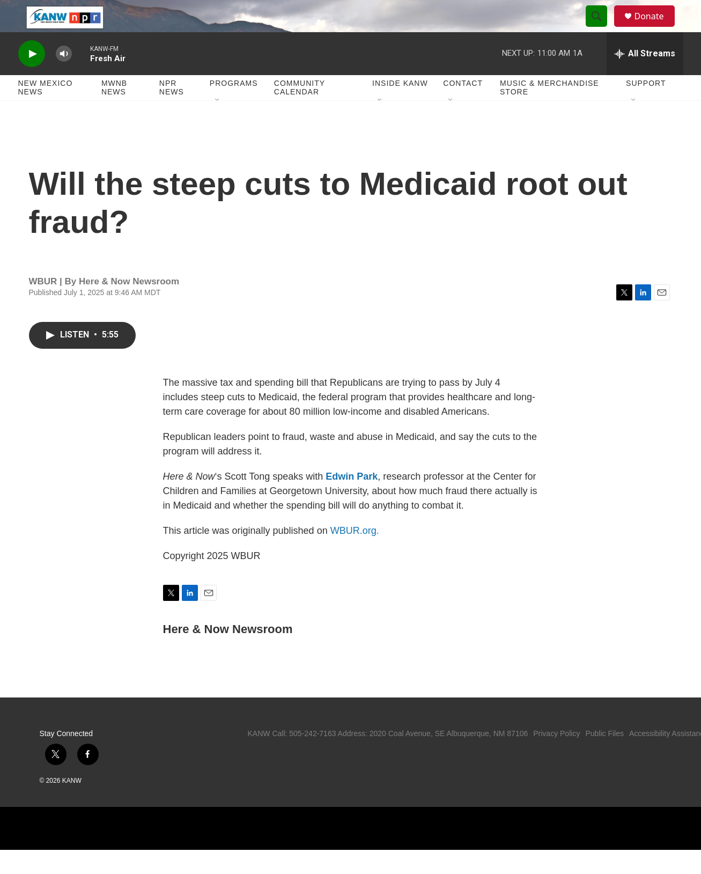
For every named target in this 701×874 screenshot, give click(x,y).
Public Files (604, 757)
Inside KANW (400, 107)
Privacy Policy (556, 757)
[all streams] (645, 77)
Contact (463, 107)
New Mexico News (45, 111)
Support (646, 107)
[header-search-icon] (602, 28)
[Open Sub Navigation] (217, 124)
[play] (31, 78)
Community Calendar (299, 111)
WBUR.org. (354, 554)
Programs (234, 107)
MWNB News (114, 111)
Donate (656, 28)
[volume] (64, 78)
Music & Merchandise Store (549, 111)
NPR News (171, 111)
